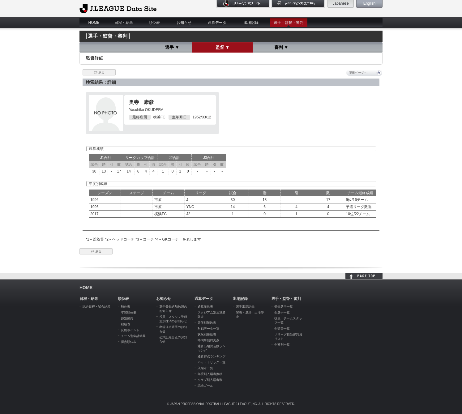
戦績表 (125, 324)
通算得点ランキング (211, 356)
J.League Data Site (117, 8)
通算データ (217, 22)
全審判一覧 (282, 344)
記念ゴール (205, 385)
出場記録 (251, 22)
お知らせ (184, 22)
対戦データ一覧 (208, 328)
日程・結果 (123, 22)
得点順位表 (128, 342)
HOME (94, 22)
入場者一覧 (205, 368)
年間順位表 (128, 312)
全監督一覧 (282, 328)
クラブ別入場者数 (210, 380)
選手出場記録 (245, 306)
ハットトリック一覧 (211, 362)
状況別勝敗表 (207, 334)
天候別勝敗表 (207, 322)
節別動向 (127, 318)
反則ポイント (130, 330)
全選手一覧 (282, 312)
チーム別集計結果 (133, 336)
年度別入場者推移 (210, 374)
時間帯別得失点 (208, 340)
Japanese (341, 3)
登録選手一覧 (283, 306)
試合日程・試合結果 (96, 306)
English (369, 3)
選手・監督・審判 (288, 22)
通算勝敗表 (205, 306)
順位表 (154, 22)
